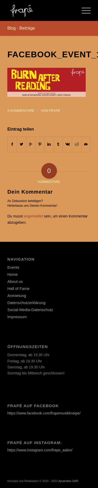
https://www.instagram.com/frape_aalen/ (39, 450)
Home (12, 274)
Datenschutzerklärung (26, 302)
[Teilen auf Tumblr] (58, 144)
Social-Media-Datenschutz (30, 309)
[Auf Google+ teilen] (30, 144)
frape (54, 111)
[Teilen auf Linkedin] (49, 144)
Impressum (17, 317)
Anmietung (16, 295)
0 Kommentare (20, 111)
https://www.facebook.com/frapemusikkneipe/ (43, 413)
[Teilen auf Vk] (67, 144)
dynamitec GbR (68, 481)
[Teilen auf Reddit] (76, 144)
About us (15, 281)
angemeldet (33, 216)
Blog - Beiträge (21, 28)
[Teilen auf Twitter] (21, 144)
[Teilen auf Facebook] (12, 144)
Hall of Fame (18, 288)
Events (13, 267)
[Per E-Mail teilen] (86, 144)
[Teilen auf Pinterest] (40, 144)
